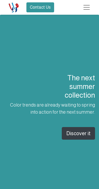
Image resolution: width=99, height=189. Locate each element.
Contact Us (40, 7)
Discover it (78, 133)
